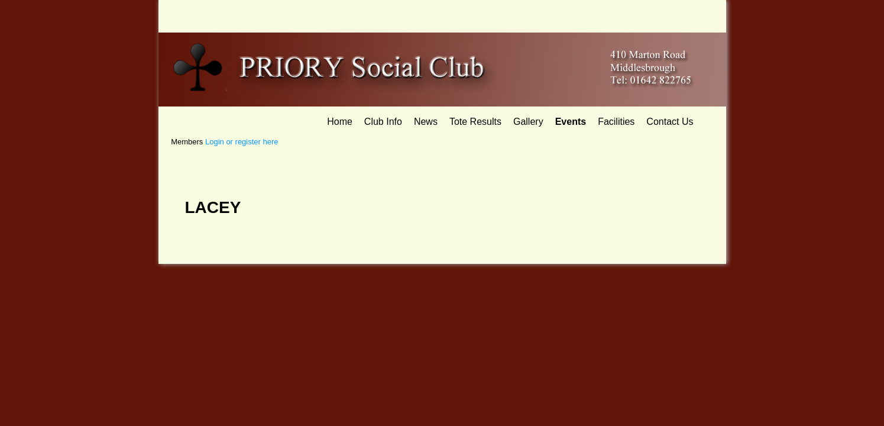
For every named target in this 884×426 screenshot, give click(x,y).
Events (570, 122)
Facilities (616, 122)
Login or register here (242, 141)
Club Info (383, 122)
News (426, 122)
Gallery (528, 122)
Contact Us (669, 122)
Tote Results (475, 122)
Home (339, 122)
